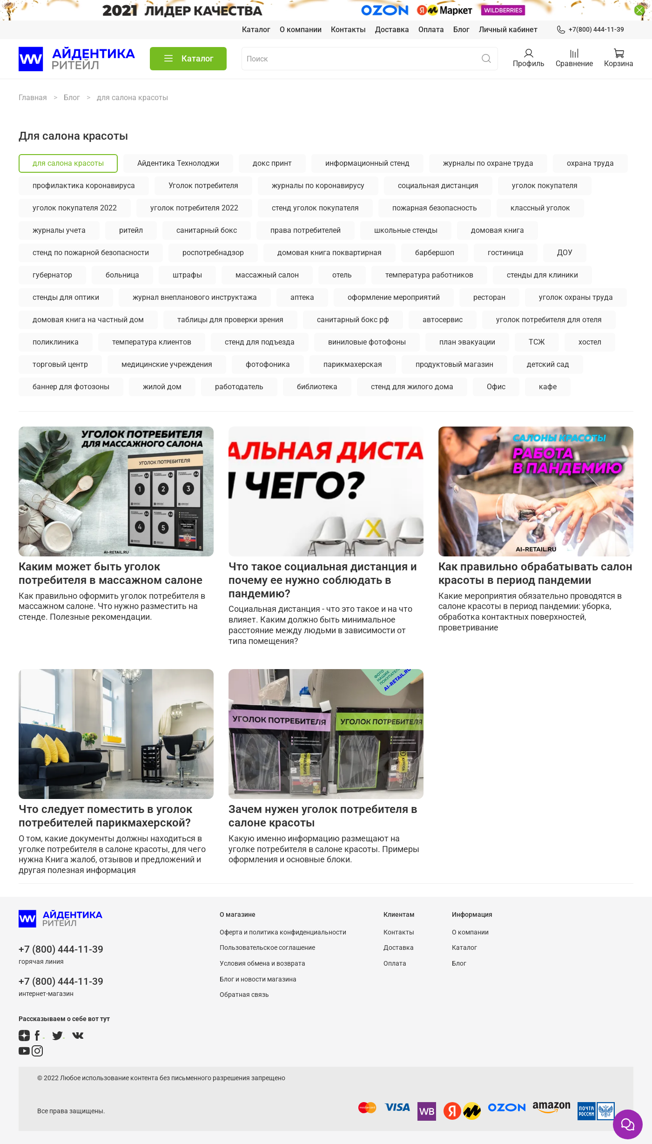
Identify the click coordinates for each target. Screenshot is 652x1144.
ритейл (131, 230)
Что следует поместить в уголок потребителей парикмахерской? (105, 816)
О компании (301, 29)
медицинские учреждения (166, 364)
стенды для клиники (542, 275)
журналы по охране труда (488, 163)
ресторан (489, 297)
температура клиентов (151, 342)
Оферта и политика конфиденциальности (283, 932)
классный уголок (540, 207)
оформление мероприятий (394, 297)
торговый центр (60, 364)
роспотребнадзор (213, 252)
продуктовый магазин (454, 364)
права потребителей (305, 230)
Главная (33, 97)
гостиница (506, 252)
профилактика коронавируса (84, 185)
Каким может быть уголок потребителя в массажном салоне (110, 573)
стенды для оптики (66, 297)
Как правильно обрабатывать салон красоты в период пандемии (535, 573)
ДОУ (564, 252)
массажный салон (267, 275)
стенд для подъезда (260, 342)
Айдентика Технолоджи (178, 163)
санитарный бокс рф (353, 319)
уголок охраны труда (576, 297)
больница (122, 275)
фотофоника (268, 364)
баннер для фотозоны (71, 386)
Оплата (431, 29)
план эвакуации (467, 342)
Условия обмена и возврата (262, 964)
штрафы (187, 275)
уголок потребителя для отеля (549, 319)
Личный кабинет (508, 29)
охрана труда (590, 163)
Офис (496, 386)
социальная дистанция (438, 185)
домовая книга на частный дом (88, 319)
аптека (302, 297)
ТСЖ (537, 342)
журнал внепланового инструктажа (195, 297)
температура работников (429, 275)
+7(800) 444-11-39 (590, 29)
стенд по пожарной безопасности (91, 252)
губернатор (52, 275)
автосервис (443, 319)
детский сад (548, 364)
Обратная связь (244, 995)
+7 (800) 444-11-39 (61, 949)
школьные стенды (405, 230)
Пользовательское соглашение (267, 948)
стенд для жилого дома (412, 386)
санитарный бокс (206, 230)
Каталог (256, 29)
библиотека (317, 386)
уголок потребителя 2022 (194, 207)
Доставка (392, 29)
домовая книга (497, 230)
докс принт (272, 163)
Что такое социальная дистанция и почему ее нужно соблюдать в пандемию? (323, 580)
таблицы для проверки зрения (230, 319)
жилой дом (162, 386)
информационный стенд (367, 163)
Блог (461, 29)
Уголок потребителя (203, 185)
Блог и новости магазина (258, 979)
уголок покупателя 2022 (75, 207)
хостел (589, 342)
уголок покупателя (545, 185)
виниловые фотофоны (367, 342)
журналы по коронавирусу (318, 185)
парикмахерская (352, 364)
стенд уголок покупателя (315, 207)
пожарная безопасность (434, 207)
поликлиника (56, 342)
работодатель (239, 386)
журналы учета (59, 230)
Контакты (348, 29)
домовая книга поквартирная (329, 252)
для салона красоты (68, 163)
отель (342, 275)
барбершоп (434, 252)
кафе (548, 386)
